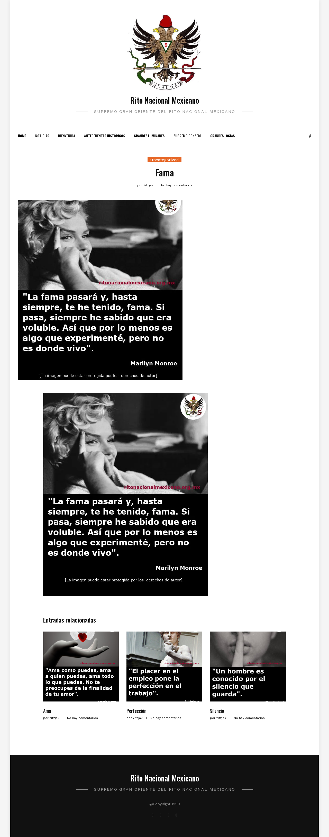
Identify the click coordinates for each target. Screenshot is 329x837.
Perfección (136, 710)
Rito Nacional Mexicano (164, 100)
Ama (47, 710)
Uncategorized (164, 159)
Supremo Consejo (187, 135)
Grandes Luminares (149, 135)
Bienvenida (66, 135)
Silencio (217, 710)
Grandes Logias (222, 135)
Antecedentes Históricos (104, 135)
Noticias (42, 135)
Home (22, 135)
